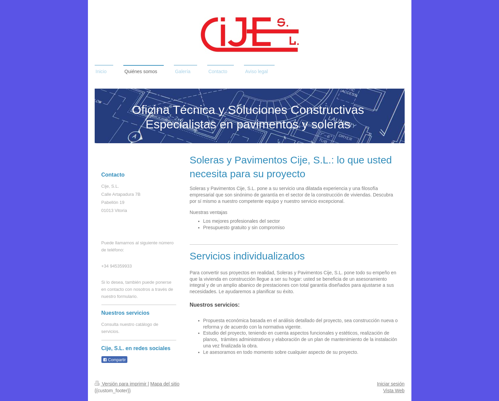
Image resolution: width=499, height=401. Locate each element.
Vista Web (393, 390)
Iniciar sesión (391, 384)
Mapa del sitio (164, 384)
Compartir (114, 360)
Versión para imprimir (121, 384)
